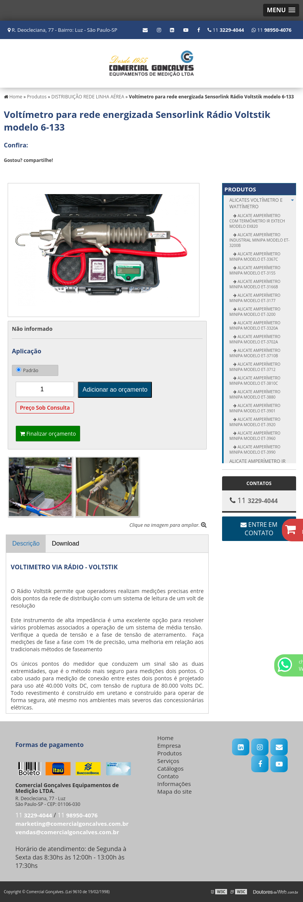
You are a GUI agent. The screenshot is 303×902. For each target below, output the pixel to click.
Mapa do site (174, 791)
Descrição (26, 543)
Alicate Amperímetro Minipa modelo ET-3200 (254, 311)
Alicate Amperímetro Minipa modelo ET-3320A (254, 325)
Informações (174, 784)
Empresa (169, 745)
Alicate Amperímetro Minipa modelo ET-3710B (254, 353)
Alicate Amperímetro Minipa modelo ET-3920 (254, 422)
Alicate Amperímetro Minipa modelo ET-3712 (254, 366)
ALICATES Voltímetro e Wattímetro (262, 203)
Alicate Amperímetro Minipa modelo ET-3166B (254, 284)
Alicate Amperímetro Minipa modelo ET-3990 (254, 449)
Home (165, 738)
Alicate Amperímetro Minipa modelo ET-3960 (254, 435)
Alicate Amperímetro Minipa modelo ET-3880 (254, 394)
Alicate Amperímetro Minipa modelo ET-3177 (254, 297)
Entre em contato (258, 528)
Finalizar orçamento (48, 433)
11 (271, 29)
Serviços (168, 761)
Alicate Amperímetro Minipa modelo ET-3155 (254, 270)
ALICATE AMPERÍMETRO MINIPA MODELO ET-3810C (254, 380)
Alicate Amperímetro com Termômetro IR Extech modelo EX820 (257, 221)
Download (65, 543)
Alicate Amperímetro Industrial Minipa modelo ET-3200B (259, 240)
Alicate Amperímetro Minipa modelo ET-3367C (254, 256)
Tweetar (14, 171)
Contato (168, 776)
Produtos (240, 189)
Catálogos (170, 768)
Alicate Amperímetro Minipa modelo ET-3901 (254, 408)
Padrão (27, 370)
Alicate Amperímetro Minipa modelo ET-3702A (254, 339)
